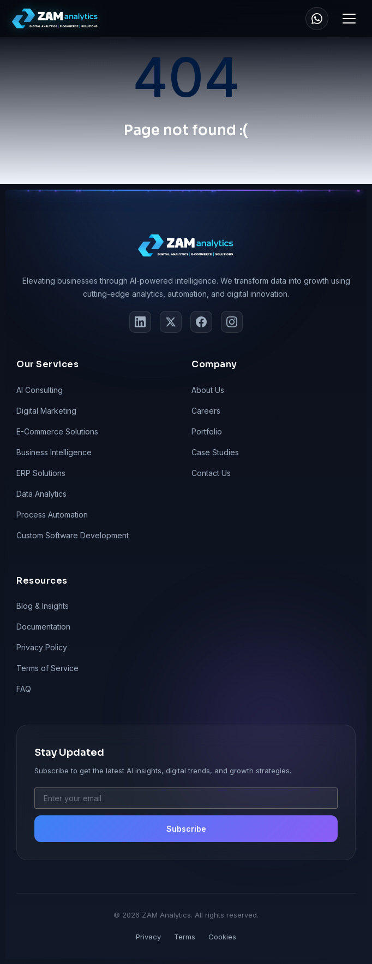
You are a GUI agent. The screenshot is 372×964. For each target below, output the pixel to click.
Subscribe (186, 828)
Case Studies (215, 452)
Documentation (43, 626)
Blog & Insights (42, 605)
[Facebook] (201, 322)
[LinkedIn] (140, 322)
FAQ (23, 688)
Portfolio (206, 431)
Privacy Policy (41, 647)
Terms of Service (47, 668)
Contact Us (211, 473)
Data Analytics (41, 493)
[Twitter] (171, 322)
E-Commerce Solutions (57, 431)
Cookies (222, 936)
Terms (184, 936)
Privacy (148, 936)
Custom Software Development (72, 535)
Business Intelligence (54, 452)
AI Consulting (39, 390)
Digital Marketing (46, 410)
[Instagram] (232, 322)
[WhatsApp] (316, 18)
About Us (207, 390)
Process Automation (52, 514)
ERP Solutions (40, 473)
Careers (205, 410)
